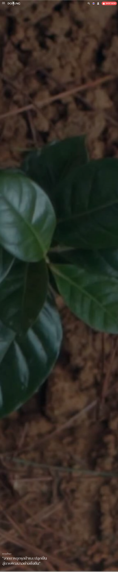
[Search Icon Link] (89, 3)
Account (98, 4)
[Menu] (3, 3)
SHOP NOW (111, 3)
